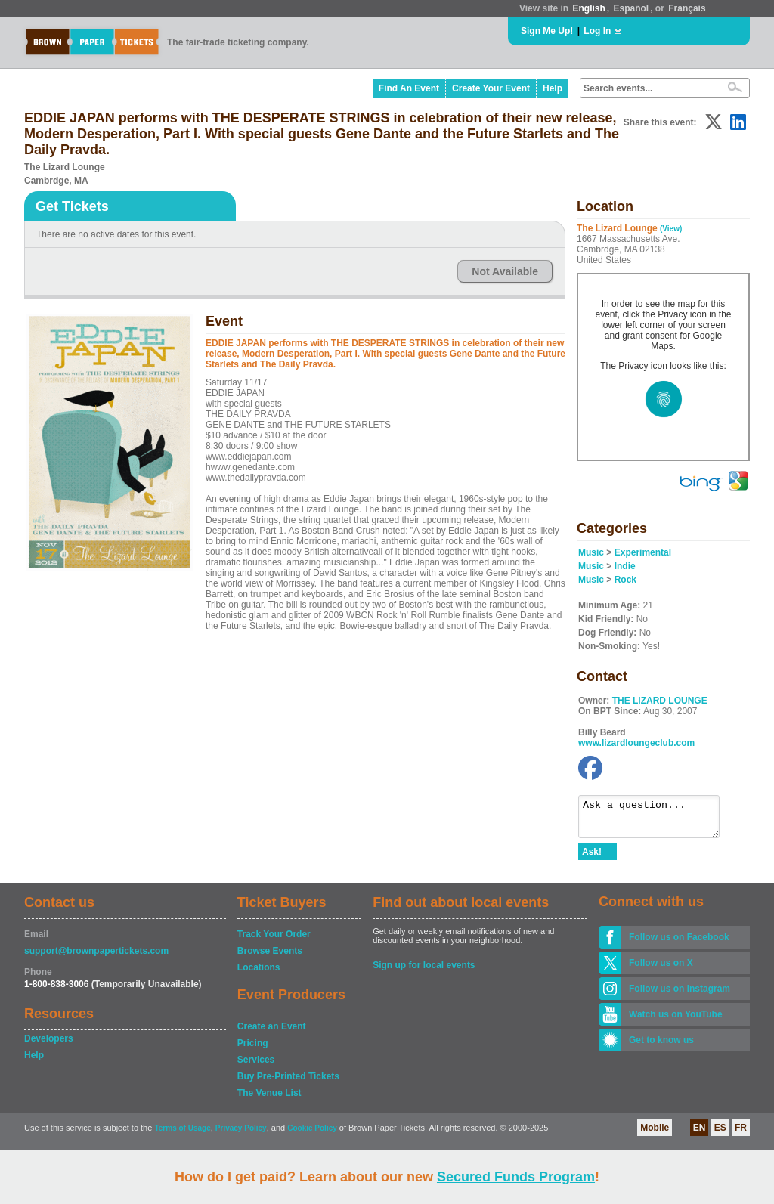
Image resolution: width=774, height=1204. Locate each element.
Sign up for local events (424, 972)
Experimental (643, 552)
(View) (671, 228)
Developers (48, 1045)
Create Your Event (491, 88)
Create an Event (271, 1033)
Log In (597, 31)
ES (720, 1134)
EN (699, 1134)
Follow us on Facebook (679, 944)
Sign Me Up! (547, 31)
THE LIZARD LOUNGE (659, 700)
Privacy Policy (241, 1135)
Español (631, 8)
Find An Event (409, 88)
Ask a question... (656, 820)
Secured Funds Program (516, 1176)
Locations (258, 974)
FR (741, 1134)
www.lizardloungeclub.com (636, 743)
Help (552, 88)
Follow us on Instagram (679, 995)
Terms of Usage (182, 1135)
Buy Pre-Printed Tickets (288, 1083)
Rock (625, 579)
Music (591, 552)
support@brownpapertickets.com (96, 957)
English (588, 8)
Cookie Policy (312, 1135)
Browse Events (269, 957)
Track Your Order (274, 941)
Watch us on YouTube (676, 1021)
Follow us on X (661, 969)
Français (686, 8)
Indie (625, 566)
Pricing (252, 1050)
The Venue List (269, 1099)
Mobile (654, 1134)
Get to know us (661, 1047)
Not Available (505, 271)
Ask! (592, 858)
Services (255, 1066)
